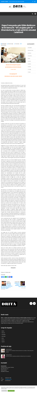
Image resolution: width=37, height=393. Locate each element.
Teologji (29, 69)
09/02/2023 (4, 43)
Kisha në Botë (3, 45)
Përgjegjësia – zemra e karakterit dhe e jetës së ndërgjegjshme (18, 1)
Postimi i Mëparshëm (7, 285)
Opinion (29, 64)
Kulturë (29, 61)
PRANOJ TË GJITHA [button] (11, 390)
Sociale (29, 66)
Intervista (30, 55)
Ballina (3, 331)
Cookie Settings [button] (4, 390)
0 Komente (17, 43)
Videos (29, 72)
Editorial (29, 53)
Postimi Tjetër (19, 284)
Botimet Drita (30, 50)
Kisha (29, 58)
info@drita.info (8, 379)
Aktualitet (30, 47)
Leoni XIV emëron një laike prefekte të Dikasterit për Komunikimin (18, 356)
